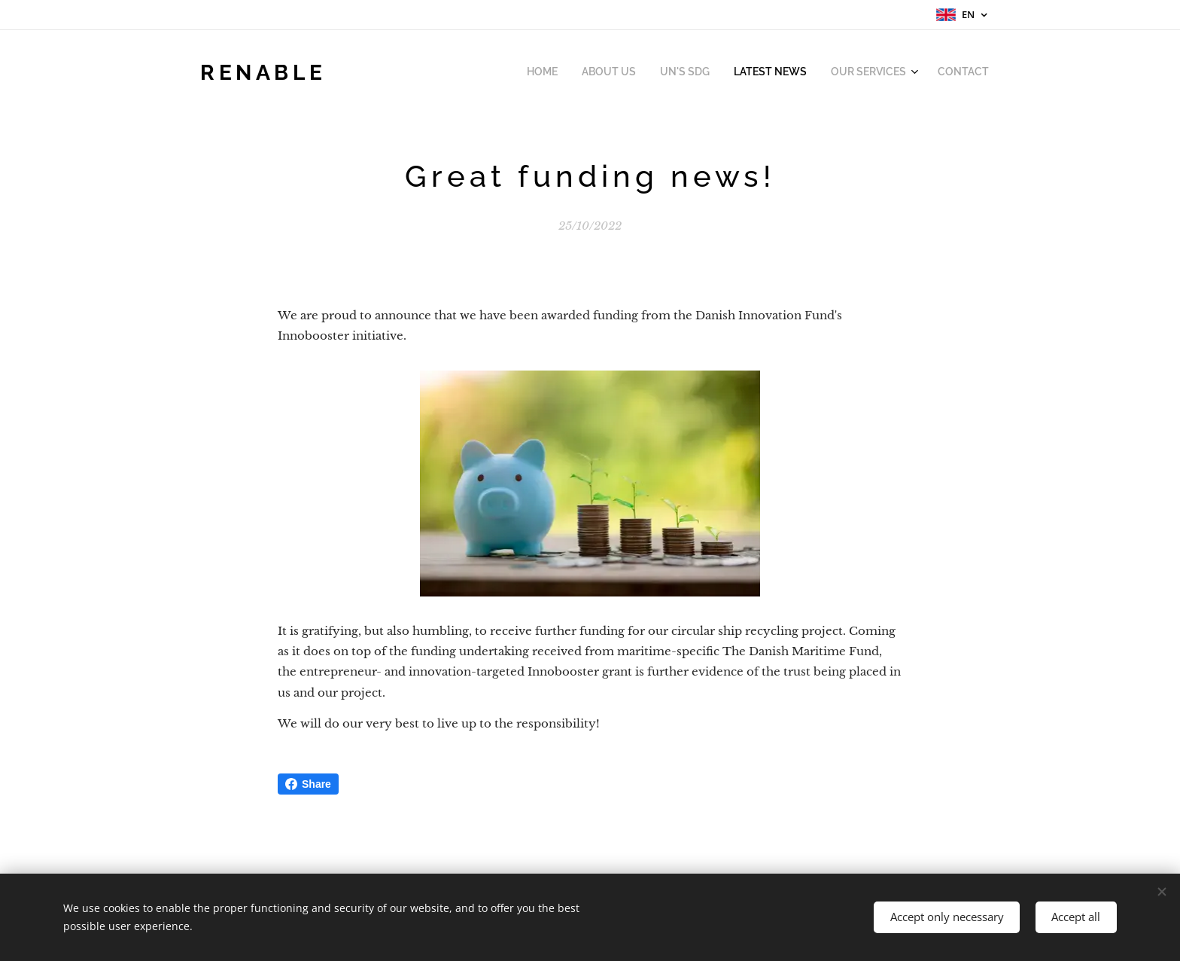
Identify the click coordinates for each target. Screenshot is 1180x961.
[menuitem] (865, 73)
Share (308, 784)
